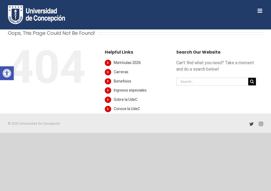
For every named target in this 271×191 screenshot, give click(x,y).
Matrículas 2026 (127, 62)
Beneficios (122, 81)
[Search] (252, 81)
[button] (7, 73)
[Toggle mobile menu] (260, 11)
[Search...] (212, 81)
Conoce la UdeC (127, 109)
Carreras (121, 72)
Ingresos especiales (130, 90)
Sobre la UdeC (125, 99)
